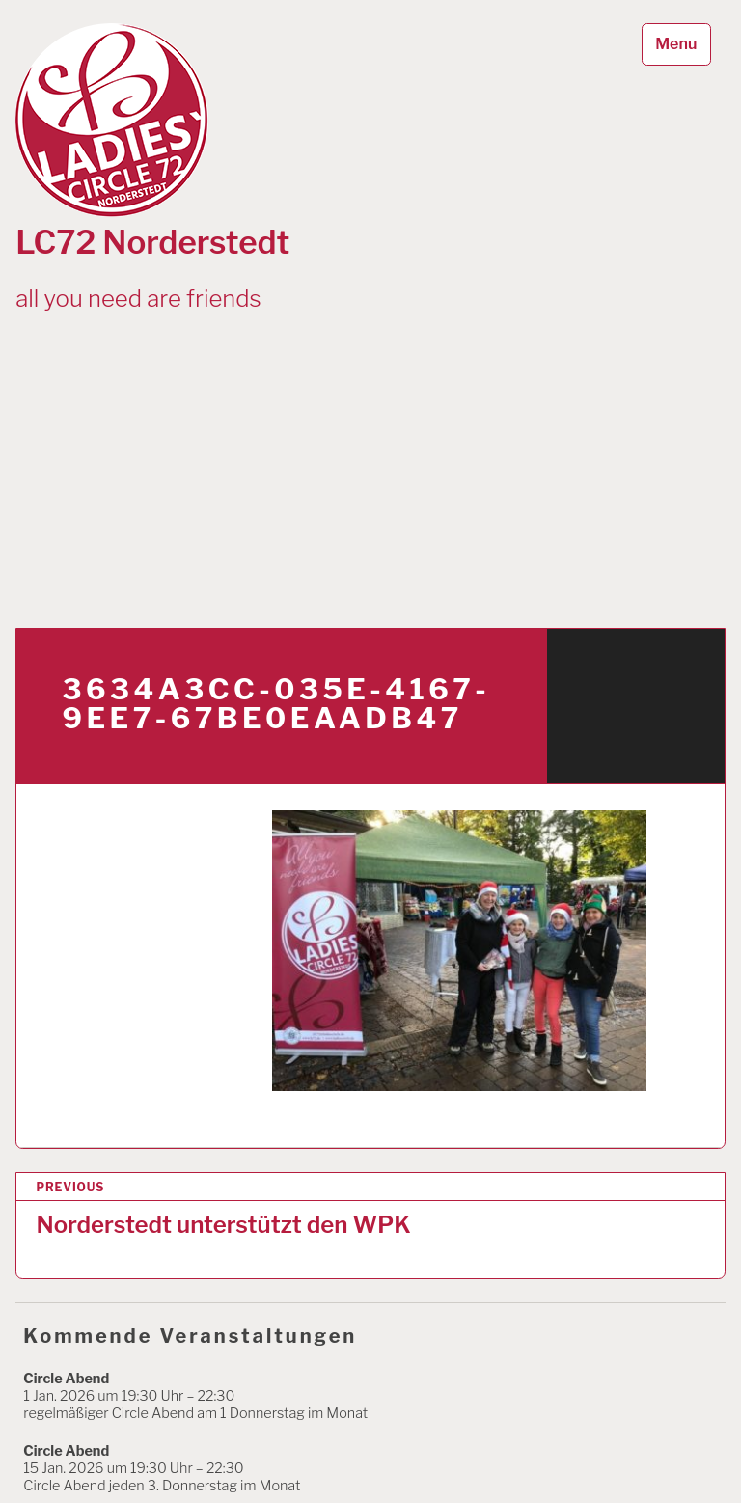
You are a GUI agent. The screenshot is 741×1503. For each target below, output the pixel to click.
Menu (676, 44)
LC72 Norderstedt (152, 242)
